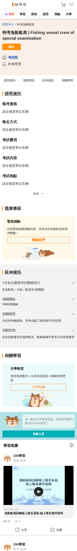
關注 (11, 46)
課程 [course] (34, 14)
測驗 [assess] (57, 14)
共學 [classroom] (69, 14)
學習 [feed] (22, 14)
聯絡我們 (38, 240)
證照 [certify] (45, 14)
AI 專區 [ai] (9, 14)
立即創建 (38, 387)
